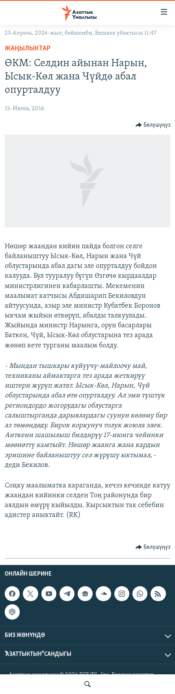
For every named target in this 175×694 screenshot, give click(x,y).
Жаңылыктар (27, 48)
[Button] (153, 125)
